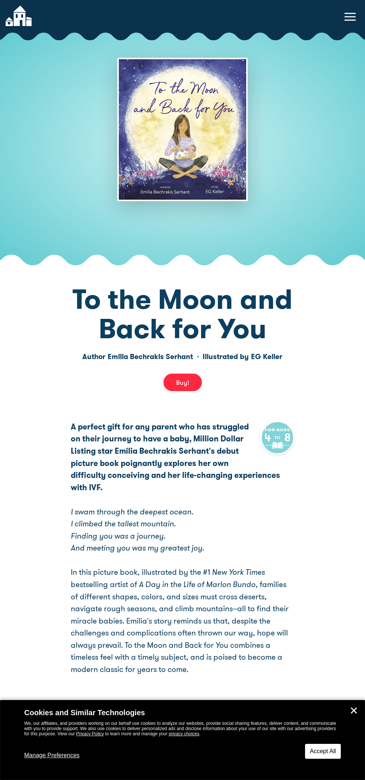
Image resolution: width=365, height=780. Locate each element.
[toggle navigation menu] (350, 16)
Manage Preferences (52, 755)
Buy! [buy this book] (182, 382)
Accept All (323, 751)
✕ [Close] (353, 710)
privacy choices (184, 733)
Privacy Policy (90, 733)
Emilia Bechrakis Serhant (150, 357)
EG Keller (266, 357)
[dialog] (182, 740)
